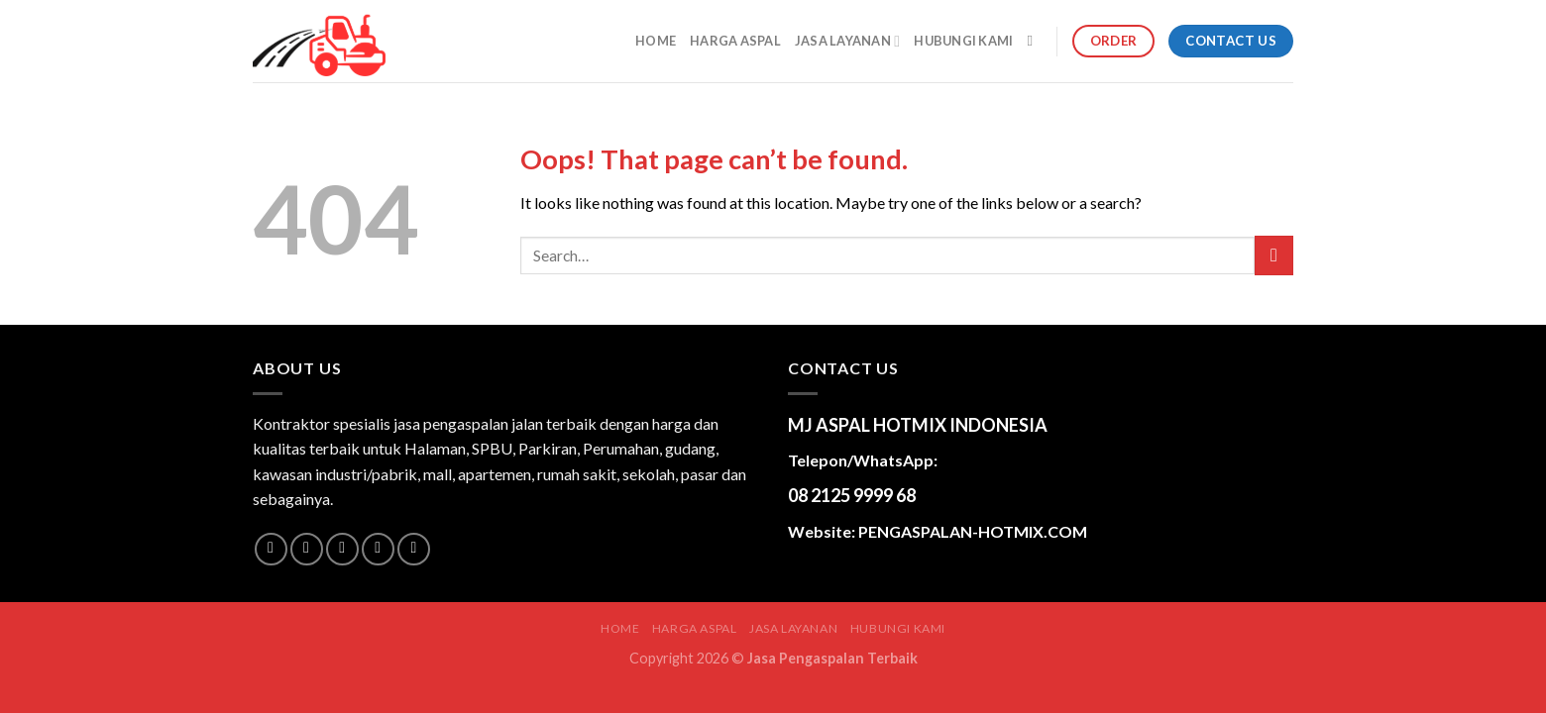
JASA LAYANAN (847, 41)
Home (655, 41)
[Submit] (1274, 255)
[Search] (1034, 40)
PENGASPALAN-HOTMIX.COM (972, 531)
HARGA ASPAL (735, 41)
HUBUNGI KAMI (963, 41)
